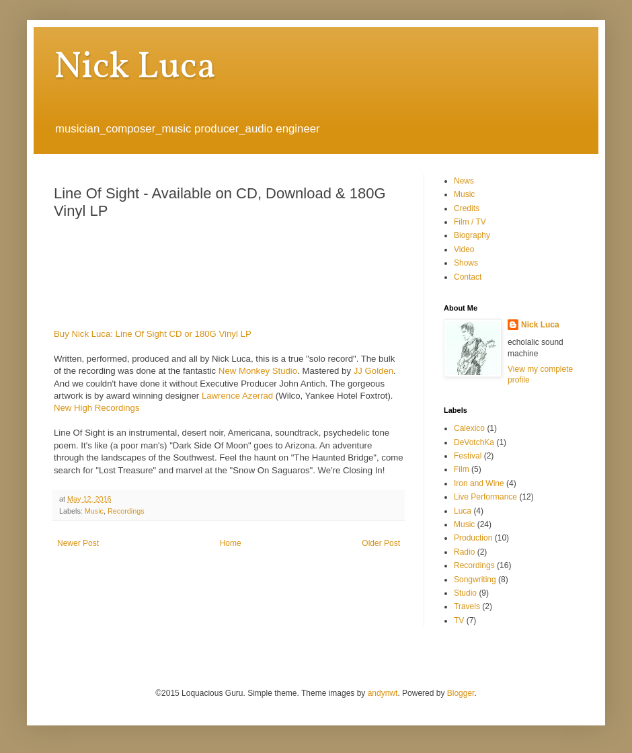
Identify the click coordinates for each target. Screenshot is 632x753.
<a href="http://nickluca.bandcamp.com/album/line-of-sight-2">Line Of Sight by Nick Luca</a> (222, 271)
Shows (466, 263)
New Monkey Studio (258, 371)
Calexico (469, 428)
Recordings (126, 511)
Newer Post (78, 543)
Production (473, 538)
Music (94, 511)
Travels (467, 606)
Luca (462, 511)
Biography (472, 235)
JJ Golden (373, 371)
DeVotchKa (474, 442)
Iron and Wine (479, 483)
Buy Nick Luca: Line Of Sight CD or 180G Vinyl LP (152, 334)
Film (461, 469)
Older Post (381, 543)
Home (230, 543)
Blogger (461, 693)
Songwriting (475, 579)
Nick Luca (135, 68)
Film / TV (470, 222)
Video (464, 249)
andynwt (383, 693)
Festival (467, 456)
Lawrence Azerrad (237, 396)
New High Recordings (97, 408)
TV (459, 620)
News (464, 181)
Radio (464, 552)
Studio (465, 593)
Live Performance (485, 497)
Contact (467, 277)
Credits (466, 208)
